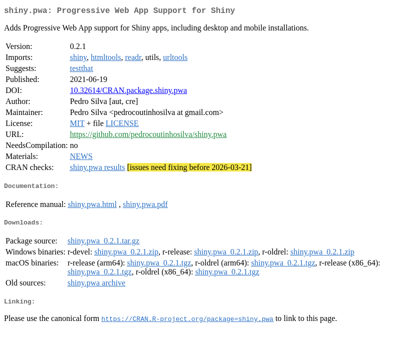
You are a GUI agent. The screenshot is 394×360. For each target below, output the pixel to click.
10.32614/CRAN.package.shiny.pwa (128, 92)
